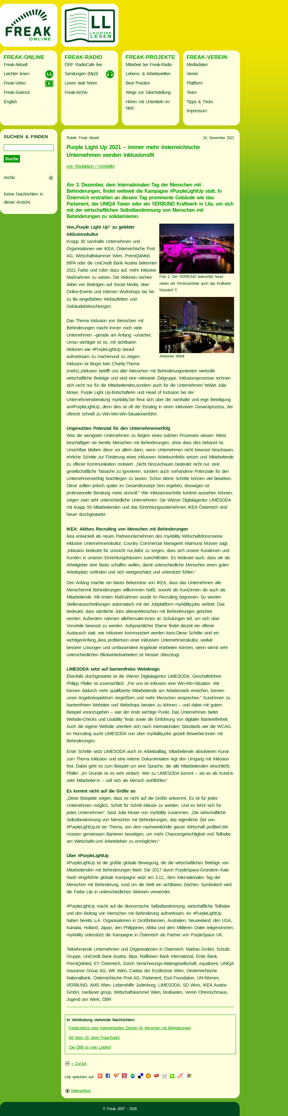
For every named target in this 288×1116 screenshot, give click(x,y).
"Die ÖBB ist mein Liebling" (90, 1047)
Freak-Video (15, 82)
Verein (192, 73)
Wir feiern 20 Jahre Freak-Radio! (94, 1038)
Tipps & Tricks (200, 101)
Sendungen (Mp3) (81, 73)
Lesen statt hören (81, 82)
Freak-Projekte (150, 57)
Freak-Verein (207, 57)
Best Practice (138, 82)
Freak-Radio (84, 57)
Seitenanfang (81, 1091)
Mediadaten (197, 64)
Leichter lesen (16, 73)
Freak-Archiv (76, 92)
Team (192, 92)
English (10, 101)
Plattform (195, 82)
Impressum (197, 110)
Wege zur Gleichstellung (148, 92)
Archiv (9, 177)
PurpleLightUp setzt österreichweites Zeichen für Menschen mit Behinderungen (130, 1028)
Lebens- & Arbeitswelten (148, 73)
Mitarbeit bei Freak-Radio (149, 64)
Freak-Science (17, 92)
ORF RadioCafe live (83, 64)
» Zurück (79, 1063)
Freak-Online (24, 57)
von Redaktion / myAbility (91, 166)
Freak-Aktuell (15, 64)
